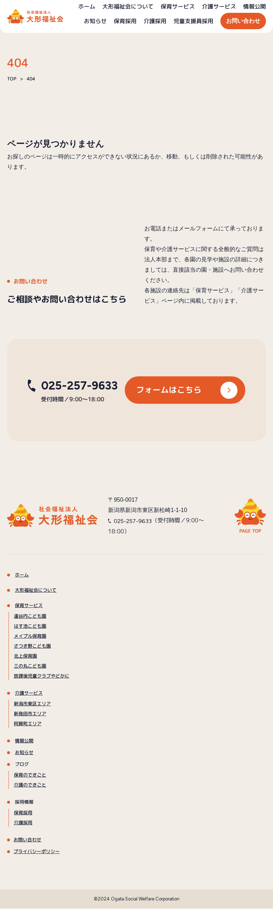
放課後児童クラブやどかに (41, 676)
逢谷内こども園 (30, 616)
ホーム (86, 6)
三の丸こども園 (30, 666)
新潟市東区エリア (32, 704)
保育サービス (178, 6)
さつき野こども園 (32, 646)
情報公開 (254, 6)
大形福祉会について (128, 6)
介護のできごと (30, 785)
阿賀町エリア (28, 724)
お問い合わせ (243, 21)
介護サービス (219, 6)
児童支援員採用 (193, 21)
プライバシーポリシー (37, 852)
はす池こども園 (30, 626)
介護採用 (155, 21)
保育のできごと (30, 775)
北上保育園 (25, 656)
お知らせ (95, 21)
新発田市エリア (30, 714)
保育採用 (125, 21)
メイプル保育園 (30, 636)
